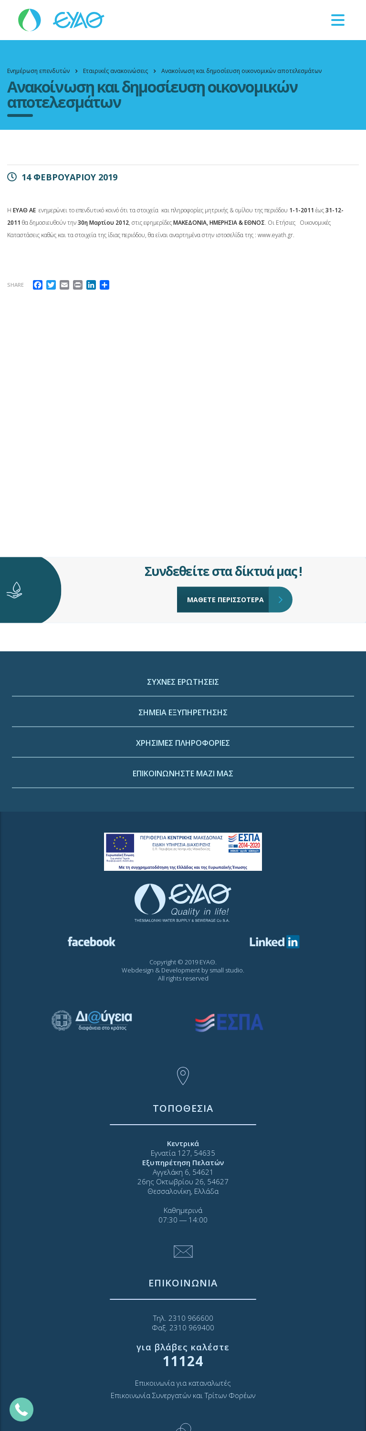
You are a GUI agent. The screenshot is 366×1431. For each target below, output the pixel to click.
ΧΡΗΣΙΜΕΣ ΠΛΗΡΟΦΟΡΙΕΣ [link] (183, 800)
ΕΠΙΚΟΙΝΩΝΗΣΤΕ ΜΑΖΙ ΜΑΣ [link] (183, 831)
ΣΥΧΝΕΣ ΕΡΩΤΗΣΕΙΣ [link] (183, 739)
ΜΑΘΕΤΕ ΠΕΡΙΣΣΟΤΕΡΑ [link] (228, 576)
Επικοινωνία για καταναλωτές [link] (183, 1383)
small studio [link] (226, 970)
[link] (62, 19)
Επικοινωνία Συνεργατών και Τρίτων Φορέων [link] (183, 1395)
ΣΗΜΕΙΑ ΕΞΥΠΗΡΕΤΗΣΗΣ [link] (183, 770)
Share (15, 284)
